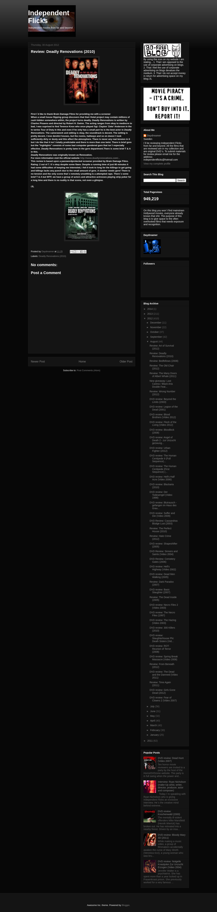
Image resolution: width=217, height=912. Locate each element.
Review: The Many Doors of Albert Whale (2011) (163, 375)
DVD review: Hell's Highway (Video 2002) (163, 568)
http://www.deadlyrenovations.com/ (99, 158)
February (155, 730)
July (152, 706)
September (156, 336)
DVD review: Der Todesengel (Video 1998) (161, 495)
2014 (150, 309)
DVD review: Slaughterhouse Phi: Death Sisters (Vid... (162, 638)
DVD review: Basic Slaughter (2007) (160, 591)
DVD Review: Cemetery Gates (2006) (162, 560)
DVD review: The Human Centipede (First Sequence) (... (163, 469)
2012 (150, 318)
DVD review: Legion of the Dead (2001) (164, 408)
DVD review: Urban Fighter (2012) (160, 449)
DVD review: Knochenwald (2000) (169, 813)
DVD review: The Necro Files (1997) (162, 614)
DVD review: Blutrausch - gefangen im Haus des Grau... (163, 505)
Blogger (125, 905)
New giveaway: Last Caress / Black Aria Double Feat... (161, 383)
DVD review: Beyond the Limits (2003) (163, 400)
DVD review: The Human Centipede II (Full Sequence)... (163, 458)
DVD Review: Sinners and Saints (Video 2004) (164, 553)
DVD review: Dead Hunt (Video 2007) (171, 759)
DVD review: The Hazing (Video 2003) (163, 621)
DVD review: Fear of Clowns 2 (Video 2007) (163, 699)
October (154, 332)
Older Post (126, 361)
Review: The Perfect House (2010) (160, 530)
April (153, 720)
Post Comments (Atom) (88, 370)
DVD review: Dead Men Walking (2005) (162, 575)
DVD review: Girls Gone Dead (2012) (162, 691)
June (153, 711)
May (152, 716)
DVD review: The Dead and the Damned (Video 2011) (164, 674)
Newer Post (38, 361)
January (154, 734)
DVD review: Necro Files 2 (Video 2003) (164, 606)
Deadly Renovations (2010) (52, 256)
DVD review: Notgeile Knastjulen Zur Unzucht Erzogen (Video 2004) (170, 864)
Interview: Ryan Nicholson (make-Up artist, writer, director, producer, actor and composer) (172, 786)
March (154, 725)
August (154, 341)
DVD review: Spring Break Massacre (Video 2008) (164, 658)
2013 (150, 313)
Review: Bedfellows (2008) (164, 361)
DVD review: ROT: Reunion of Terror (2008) (160, 649)
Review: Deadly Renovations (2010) (161, 355)
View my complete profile (157, 163)
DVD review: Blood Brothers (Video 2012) (163, 416)
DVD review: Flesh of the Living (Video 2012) (163, 423)
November (156, 327)
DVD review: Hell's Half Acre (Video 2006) (162, 478)
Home (82, 361)
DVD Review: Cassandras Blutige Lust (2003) (164, 522)
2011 (150, 740)
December (156, 322)
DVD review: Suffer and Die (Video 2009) (162, 514)
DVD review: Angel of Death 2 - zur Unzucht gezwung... (163, 440)
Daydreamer (154, 135)
